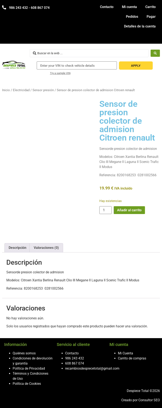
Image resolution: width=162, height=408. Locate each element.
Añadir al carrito (129, 210)
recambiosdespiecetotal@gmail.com (92, 368)
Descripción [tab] (17, 248)
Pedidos (132, 17)
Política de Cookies (27, 384)
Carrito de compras (132, 358)
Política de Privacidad (29, 368)
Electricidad (21, 90)
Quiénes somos (24, 353)
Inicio (6, 90)
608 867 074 (74, 363)
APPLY (136, 65)
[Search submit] (155, 53)
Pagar (151, 17)
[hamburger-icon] (155, 38)
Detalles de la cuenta (140, 26)
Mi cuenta (129, 7)
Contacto (106, 7)
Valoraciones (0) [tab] (46, 248)
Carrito (150, 7)
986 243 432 (74, 358)
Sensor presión (43, 90)
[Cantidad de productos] (105, 210)
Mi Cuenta (125, 353)
